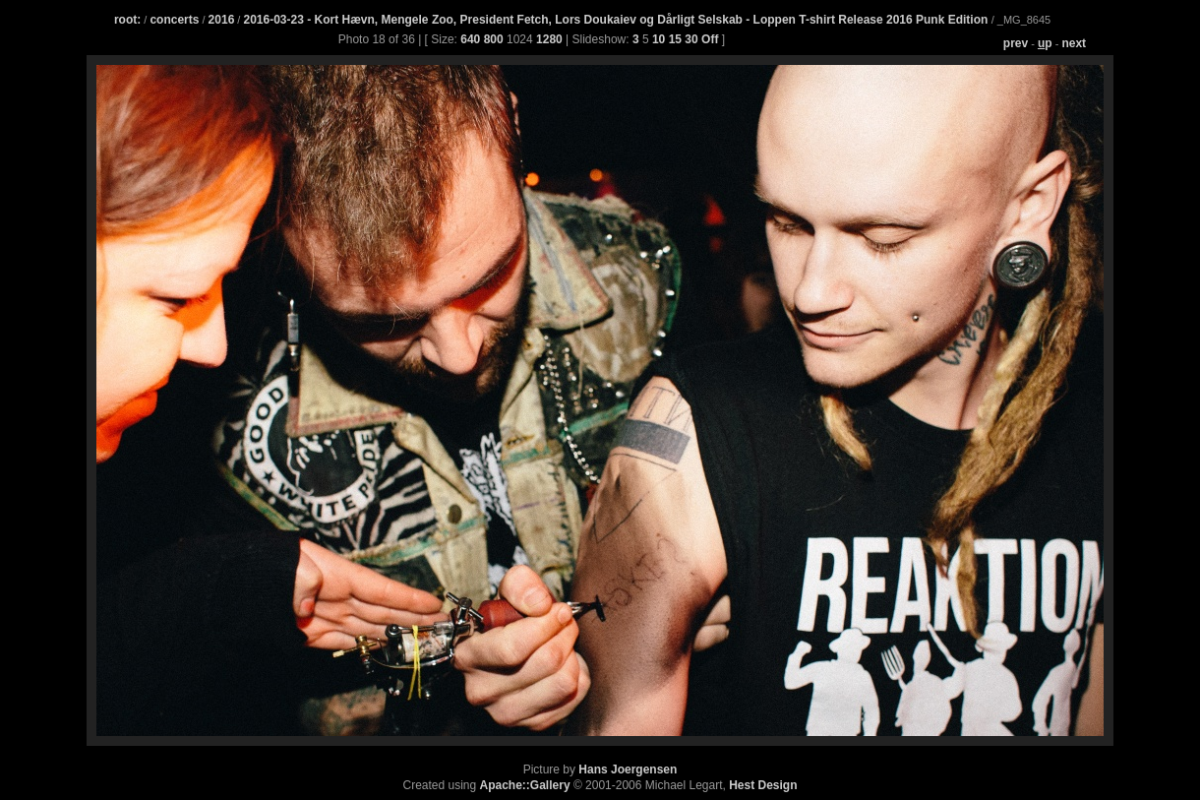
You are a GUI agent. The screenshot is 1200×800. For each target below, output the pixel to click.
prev (1015, 43)
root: (127, 20)
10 (658, 39)
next (1073, 43)
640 (470, 39)
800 (494, 39)
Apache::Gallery (525, 785)
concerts (174, 20)
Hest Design (763, 785)
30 (691, 39)
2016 (222, 20)
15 (675, 39)
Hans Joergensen (627, 769)
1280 (549, 39)
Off (709, 39)
